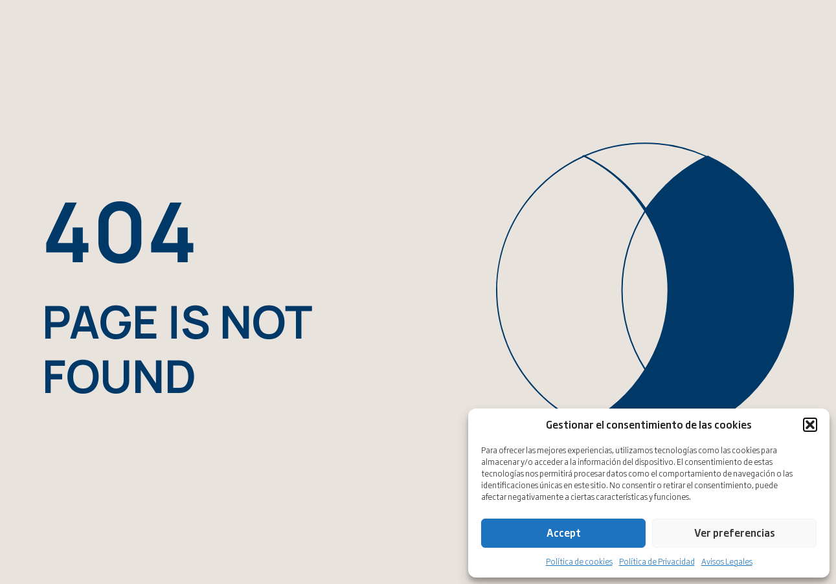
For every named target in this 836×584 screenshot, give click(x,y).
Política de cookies (579, 561)
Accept (564, 532)
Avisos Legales (726, 561)
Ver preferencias (734, 532)
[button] (810, 424)
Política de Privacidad (657, 561)
